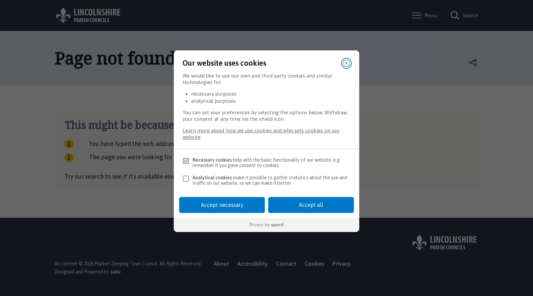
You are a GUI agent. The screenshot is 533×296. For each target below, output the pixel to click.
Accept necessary (222, 205)
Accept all (311, 205)
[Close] (346, 63)
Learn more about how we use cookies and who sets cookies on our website (261, 134)
